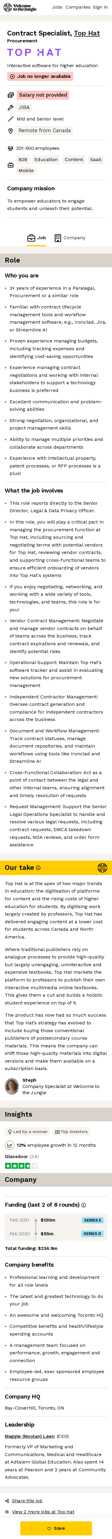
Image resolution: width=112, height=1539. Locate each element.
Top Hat (87, 33)
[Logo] (20, 7)
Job (36, 238)
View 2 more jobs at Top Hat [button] (39, 1512)
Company (69, 238)
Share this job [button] (23, 1501)
